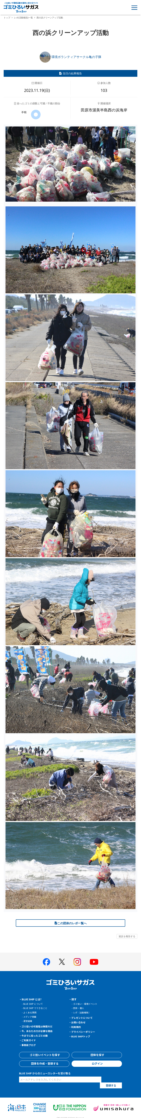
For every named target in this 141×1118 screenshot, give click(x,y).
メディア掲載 (30, 1016)
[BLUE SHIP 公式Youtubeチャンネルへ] (94, 962)
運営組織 (28, 1021)
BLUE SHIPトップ (81, 1036)
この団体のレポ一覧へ (70, 923)
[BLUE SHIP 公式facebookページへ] (46, 962)
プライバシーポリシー (84, 1031)
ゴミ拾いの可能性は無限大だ (38, 1026)
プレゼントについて (83, 1017)
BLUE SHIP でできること (36, 1008)
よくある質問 (30, 1012)
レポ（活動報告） (82, 1012)
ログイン (97, 1063)
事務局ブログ (29, 1045)
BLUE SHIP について (34, 1004)
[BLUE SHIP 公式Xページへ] (62, 962)
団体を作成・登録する (44, 1063)
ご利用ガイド (29, 1040)
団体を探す (96, 1055)
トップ (7, 17)
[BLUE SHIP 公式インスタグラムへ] (77, 962)
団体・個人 (79, 1008)
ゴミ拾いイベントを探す (44, 1055)
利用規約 (76, 1027)
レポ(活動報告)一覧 (23, 17)
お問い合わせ (79, 1022)
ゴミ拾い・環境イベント (86, 1004)
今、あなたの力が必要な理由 (38, 1031)
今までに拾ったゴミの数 (36, 1035)
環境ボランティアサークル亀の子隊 (70, 57)
